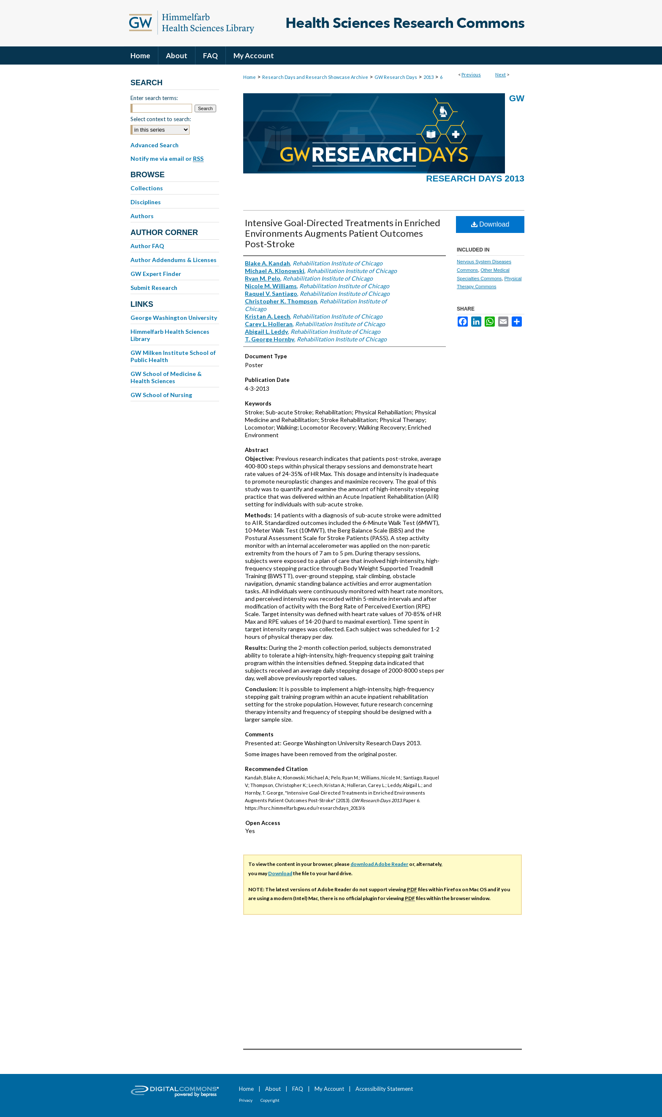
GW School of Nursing (161, 394)
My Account (329, 1088)
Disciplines (145, 202)
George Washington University (173, 317)
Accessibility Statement (384, 1088)
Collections (146, 188)
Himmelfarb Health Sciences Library (169, 335)
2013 (428, 77)
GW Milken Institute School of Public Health (173, 356)
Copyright (269, 1100)
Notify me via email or (166, 158)
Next (500, 74)
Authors (142, 215)
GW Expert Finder (155, 273)
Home (249, 77)
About (273, 1088)
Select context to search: (160, 119)
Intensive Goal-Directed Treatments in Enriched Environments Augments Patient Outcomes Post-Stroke (342, 233)
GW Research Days (395, 77)
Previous (471, 74)
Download (490, 224)
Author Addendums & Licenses (173, 259)
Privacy (245, 1100)
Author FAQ (147, 245)
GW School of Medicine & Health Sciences (166, 377)
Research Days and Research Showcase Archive (315, 77)
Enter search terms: (154, 98)
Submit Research (153, 287)
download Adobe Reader (379, 864)
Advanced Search (154, 145)
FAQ (297, 1088)
